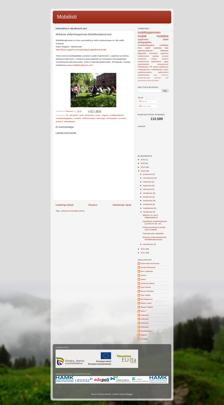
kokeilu (154, 59)
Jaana (143, 279)
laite (166, 48)
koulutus (165, 59)
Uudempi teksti (64, 204)
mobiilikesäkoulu (116, 115)
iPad (140, 48)
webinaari (164, 51)
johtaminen (89, 115)
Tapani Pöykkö (147, 307)
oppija (166, 62)
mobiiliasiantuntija (144, 78)
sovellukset (142, 59)
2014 (143, 167)
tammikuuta (148, 244)
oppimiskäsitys (143, 64)
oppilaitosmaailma (145, 72)
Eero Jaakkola (147, 271)
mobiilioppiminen (149, 32)
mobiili (142, 36)
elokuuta (147, 189)
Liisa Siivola (146, 287)
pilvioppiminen (162, 64)
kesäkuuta (147, 197)
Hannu (143, 275)
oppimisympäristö (145, 51)
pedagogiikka (144, 42)
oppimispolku (142, 80)
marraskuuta (148, 178)
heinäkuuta (148, 193)
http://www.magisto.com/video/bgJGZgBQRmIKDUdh (81, 49)
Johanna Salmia (147, 283)
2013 (143, 171)
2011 (143, 253)
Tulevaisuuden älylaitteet (153, 233)
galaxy (155, 67)
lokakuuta (147, 182)
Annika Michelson (148, 267)
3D (67, 115)
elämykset (73, 115)
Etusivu (93, 204)
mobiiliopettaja (156, 70)
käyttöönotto (163, 67)
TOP (151, 67)
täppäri (156, 80)
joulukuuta (147, 174)
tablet (165, 39)
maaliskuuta (148, 208)
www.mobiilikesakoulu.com (80, 65)
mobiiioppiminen (144, 70)
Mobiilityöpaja (143, 67)
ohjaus (165, 70)
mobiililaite (163, 45)
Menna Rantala (147, 291)
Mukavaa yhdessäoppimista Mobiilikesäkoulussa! (154, 238)
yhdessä (59, 121)
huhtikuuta (147, 204)
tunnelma (122, 118)
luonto (98, 115)
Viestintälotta (146, 331)
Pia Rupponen (147, 299)
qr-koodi (165, 56)
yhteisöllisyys (69, 121)
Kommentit (145, 106)
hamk (81, 115)
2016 (143, 160)
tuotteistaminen (143, 75)
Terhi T (143, 311)
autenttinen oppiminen (158, 53)
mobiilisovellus (143, 56)
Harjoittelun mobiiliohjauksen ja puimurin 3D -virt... (155, 222)
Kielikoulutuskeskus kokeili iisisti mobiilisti (154, 228)
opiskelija (158, 48)
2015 (143, 163)
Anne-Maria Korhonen (150, 263)
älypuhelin (142, 53)
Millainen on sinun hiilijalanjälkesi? (150, 216)
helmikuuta (148, 212)
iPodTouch (164, 75)
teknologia (101, 118)
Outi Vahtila (145, 295)
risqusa (144, 335)
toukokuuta (148, 200)
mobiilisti (77, 118)
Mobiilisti (67, 17)
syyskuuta (147, 185)
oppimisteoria (163, 72)
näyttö (147, 48)
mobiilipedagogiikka (64, 118)
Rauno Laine (146, 303)
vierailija (144, 339)
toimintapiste (111, 118)
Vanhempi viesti (121, 204)
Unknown (145, 315)
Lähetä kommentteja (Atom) (73, 211)
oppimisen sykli (161, 78)
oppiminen (143, 39)
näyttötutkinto (156, 62)
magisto (105, 115)
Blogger (129, 394)
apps (155, 75)
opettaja (155, 56)
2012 (143, 249)
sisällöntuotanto (89, 118)
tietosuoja (150, 80)
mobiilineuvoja (143, 62)
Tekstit (143, 101)
